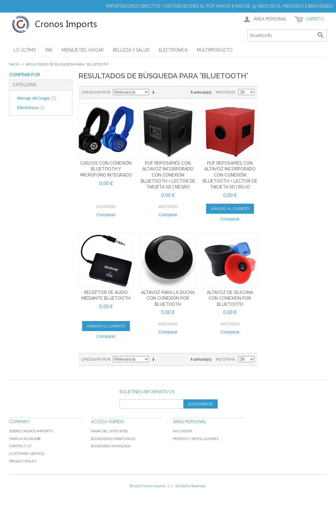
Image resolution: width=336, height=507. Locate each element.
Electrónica (30, 107)
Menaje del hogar (36, 98)
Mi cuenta (182, 431)
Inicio (14, 64)
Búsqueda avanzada (111, 446)
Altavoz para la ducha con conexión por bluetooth (168, 298)
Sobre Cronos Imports (31, 431)
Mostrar (225, 92)
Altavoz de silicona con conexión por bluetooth (230, 298)
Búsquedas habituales (113, 439)
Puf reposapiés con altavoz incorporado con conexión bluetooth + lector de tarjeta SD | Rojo (230, 175)
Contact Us (20, 446)
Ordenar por (95, 92)
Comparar (106, 214)
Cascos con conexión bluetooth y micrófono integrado (106, 169)
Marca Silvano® (24, 439)
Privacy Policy (23, 461)
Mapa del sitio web (109, 431)
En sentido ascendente (154, 92)
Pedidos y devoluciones (196, 439)
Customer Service (26, 454)
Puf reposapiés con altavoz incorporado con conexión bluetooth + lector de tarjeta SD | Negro (168, 175)
